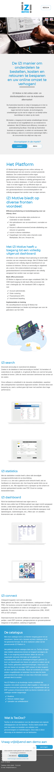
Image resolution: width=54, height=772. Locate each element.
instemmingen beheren (15, 758)
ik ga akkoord (23, 755)
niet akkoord (12, 755)
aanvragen (44, 747)
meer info (25, 758)
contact (19, 146)
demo (35, 146)
